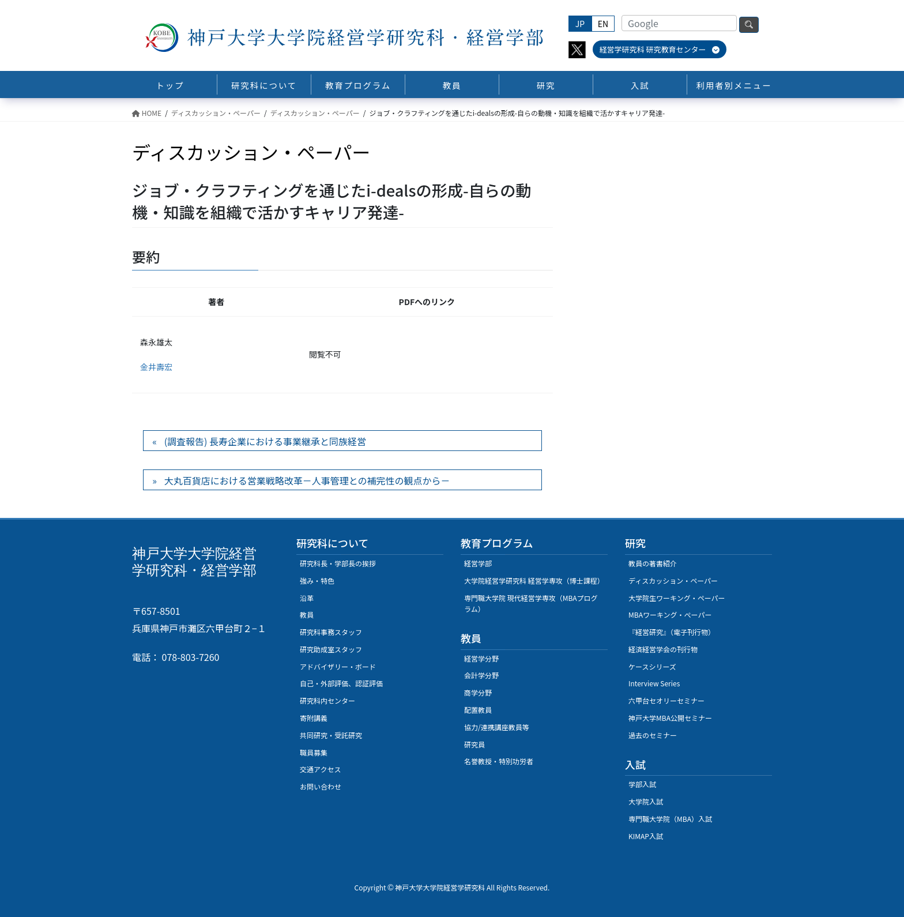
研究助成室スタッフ (331, 649)
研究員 (474, 744)
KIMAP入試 (645, 836)
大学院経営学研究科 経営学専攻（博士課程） (534, 580)
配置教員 (478, 710)
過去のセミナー (652, 735)
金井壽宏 (156, 367)
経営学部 (478, 563)
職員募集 (313, 752)
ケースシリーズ (652, 666)
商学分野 (478, 692)
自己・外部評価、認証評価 (341, 683)
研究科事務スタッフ (331, 632)
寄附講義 (313, 718)
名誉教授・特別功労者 (498, 761)
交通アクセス (320, 769)
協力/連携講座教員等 (496, 727)
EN (603, 23)
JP (580, 23)
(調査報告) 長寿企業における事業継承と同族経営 (265, 441)
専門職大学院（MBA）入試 (670, 819)
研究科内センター (327, 700)
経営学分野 (481, 658)
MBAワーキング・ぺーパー (669, 614)
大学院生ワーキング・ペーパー (676, 598)
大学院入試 (645, 801)
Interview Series (654, 683)
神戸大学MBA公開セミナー (670, 718)
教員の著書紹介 (652, 563)
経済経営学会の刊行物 (663, 649)
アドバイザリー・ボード (338, 666)
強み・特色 (317, 580)
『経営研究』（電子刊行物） (671, 632)
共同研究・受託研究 (331, 735)
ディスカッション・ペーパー (673, 580)
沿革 (307, 598)
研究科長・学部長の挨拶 (338, 563)
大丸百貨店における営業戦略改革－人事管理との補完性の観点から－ (307, 480)
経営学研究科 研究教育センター (660, 49)
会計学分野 (481, 675)
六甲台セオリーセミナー (666, 700)
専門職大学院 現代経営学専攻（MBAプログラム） (531, 603)
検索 (749, 25)
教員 (307, 614)
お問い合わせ (320, 786)
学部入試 (642, 784)
